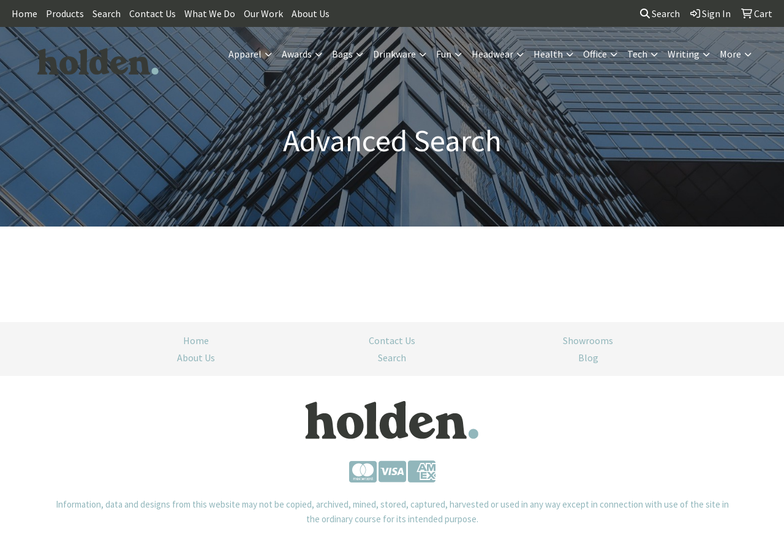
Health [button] (548, 54)
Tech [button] (637, 54)
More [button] (730, 54)
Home (24, 13)
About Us (311, 13)
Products (65, 13)
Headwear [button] (492, 54)
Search (106, 13)
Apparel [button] (245, 54)
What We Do (209, 13)
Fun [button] (443, 54)
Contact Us (152, 13)
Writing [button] (683, 54)
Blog (588, 357)
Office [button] (595, 54)
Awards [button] (297, 54)
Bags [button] (342, 54)
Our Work (263, 13)
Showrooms (588, 340)
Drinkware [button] (394, 54)
